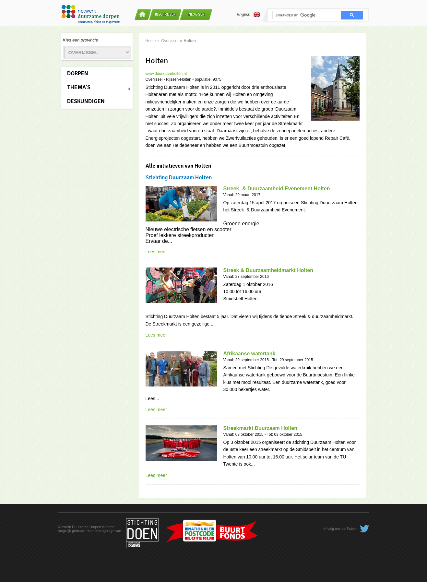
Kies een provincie (80, 40)
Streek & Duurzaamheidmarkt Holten (268, 270)
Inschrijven (165, 14)
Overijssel (169, 41)
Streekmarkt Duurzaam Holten (260, 428)
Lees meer (156, 251)
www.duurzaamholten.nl (166, 73)
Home (151, 41)
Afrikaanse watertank (249, 353)
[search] (304, 15)
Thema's (78, 87)
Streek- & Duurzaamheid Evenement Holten (276, 188)
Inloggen (196, 14)
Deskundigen (86, 101)
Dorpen (77, 73)
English (248, 14)
